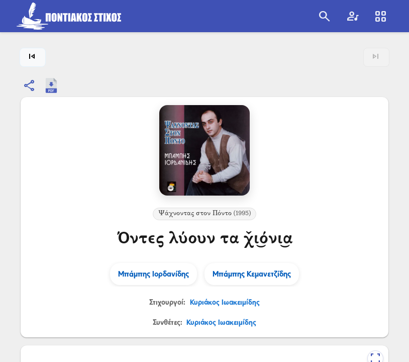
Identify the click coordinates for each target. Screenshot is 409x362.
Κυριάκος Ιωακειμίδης (225, 302)
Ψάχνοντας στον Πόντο (204, 213)
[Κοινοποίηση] (30, 85)
